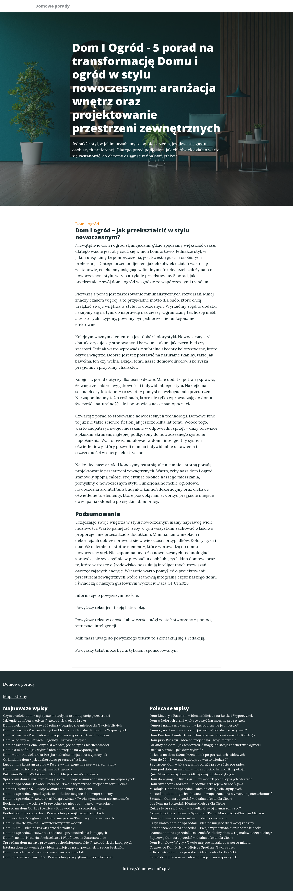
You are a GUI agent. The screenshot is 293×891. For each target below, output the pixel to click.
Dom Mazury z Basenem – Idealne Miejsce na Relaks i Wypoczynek (201, 715)
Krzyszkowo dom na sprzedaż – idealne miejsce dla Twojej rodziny (202, 823)
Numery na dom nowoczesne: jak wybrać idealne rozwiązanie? (198, 730)
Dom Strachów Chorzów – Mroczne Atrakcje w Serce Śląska (196, 784)
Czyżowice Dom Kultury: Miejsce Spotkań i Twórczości (192, 847)
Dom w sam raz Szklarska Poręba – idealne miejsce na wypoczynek (55, 755)
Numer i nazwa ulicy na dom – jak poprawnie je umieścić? (194, 725)
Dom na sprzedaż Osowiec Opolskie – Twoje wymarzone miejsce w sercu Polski (65, 784)
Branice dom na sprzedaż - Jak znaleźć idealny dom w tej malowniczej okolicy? (211, 833)
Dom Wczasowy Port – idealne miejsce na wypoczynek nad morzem (56, 735)
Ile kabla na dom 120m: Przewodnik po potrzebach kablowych (197, 755)
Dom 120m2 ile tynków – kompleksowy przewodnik (42, 823)
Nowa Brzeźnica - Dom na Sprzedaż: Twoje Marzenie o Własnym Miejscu (207, 813)
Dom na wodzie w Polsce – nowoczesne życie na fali (43, 852)
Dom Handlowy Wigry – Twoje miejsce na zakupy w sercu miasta (200, 842)
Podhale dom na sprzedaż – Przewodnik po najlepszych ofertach (53, 813)
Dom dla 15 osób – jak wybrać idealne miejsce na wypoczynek (50, 750)
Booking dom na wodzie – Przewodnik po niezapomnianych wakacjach (58, 803)
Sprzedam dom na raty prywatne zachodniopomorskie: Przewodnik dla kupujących (67, 842)
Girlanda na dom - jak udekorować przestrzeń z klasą (44, 759)
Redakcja (226, 7)
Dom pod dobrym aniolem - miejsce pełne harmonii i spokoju (197, 769)
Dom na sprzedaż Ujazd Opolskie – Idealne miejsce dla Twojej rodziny (58, 794)
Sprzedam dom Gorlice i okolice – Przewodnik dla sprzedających (53, 808)
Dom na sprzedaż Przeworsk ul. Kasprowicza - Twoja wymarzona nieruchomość (66, 798)
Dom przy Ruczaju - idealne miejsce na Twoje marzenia (193, 740)
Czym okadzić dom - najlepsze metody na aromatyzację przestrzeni (56, 715)
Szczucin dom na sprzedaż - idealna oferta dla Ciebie (191, 798)
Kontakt (248, 7)
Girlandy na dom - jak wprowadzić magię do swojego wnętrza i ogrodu (205, 745)
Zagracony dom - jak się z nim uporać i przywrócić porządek (197, 764)
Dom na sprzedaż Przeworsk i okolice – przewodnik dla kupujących (55, 833)
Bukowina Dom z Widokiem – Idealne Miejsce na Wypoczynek (50, 774)
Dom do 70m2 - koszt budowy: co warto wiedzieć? (189, 759)
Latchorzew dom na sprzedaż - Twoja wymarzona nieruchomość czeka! (206, 828)
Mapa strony (15, 696)
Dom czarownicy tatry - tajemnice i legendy (37, 769)
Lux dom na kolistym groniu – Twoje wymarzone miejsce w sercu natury (59, 764)
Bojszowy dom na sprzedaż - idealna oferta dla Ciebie (191, 837)
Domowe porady (55, 6)
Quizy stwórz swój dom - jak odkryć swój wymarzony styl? (195, 808)
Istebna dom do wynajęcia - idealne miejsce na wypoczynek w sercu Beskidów (63, 847)
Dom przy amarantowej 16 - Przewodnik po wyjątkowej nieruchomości (58, 857)
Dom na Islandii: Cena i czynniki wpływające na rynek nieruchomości (56, 745)
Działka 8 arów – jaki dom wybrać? (176, 750)
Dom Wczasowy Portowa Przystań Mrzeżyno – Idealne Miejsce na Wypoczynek (65, 730)
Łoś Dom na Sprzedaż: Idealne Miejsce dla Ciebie (187, 803)
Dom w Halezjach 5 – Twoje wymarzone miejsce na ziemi (47, 789)
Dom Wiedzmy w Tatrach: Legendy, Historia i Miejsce (44, 740)
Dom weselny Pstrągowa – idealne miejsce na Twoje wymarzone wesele (59, 818)
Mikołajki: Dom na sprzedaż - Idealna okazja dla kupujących (196, 789)
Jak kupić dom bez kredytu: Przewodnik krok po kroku (44, 720)
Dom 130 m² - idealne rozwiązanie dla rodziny (38, 828)
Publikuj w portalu (195, 7)
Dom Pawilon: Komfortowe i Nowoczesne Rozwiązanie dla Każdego (202, 735)
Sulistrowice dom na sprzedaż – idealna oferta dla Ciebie (194, 852)
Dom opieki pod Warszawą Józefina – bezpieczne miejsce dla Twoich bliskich (62, 725)
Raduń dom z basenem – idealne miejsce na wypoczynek (193, 857)
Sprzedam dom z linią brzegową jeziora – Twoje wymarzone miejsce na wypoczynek (69, 779)
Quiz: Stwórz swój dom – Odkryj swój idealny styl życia (192, 774)
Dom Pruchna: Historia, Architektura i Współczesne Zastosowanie (54, 837)
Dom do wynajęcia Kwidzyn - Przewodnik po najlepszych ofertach (201, 779)
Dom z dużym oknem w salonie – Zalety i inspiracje (189, 818)
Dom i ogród (87, 223)
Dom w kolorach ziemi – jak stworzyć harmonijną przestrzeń (197, 720)
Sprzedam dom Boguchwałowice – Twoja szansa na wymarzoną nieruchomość (211, 794)
